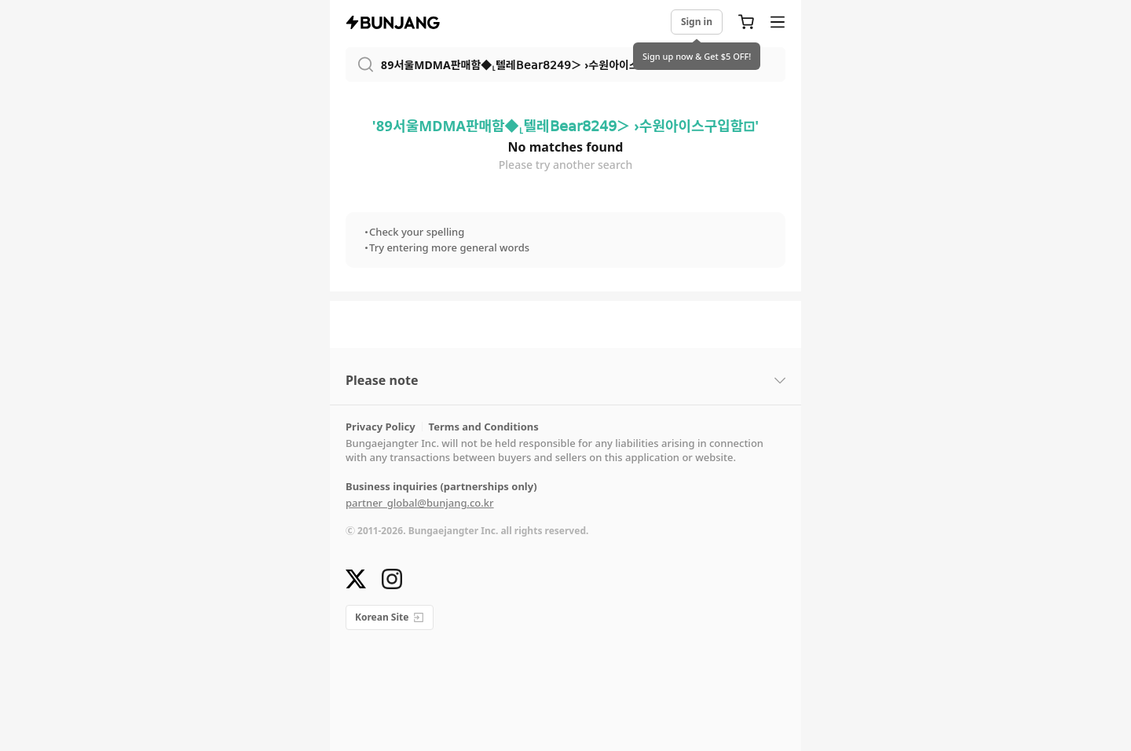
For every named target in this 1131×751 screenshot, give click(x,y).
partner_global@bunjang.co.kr (420, 503)
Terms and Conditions (484, 427)
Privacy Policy (380, 427)
